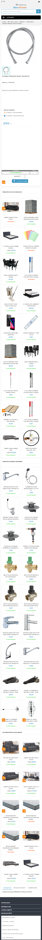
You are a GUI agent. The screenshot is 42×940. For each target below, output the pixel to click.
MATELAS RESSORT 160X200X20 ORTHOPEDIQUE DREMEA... (11, 848)
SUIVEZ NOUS (5, 903)
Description (7, 888)
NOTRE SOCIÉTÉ (6, 913)
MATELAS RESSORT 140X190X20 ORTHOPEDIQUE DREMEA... (31, 817)
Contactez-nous (21, 5)
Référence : (5, 82)
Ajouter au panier (20, 181)
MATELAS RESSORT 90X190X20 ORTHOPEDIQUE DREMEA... (10, 817)
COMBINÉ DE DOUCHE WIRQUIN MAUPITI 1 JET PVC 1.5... (31, 488)
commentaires (32, 888)
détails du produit (19, 888)
